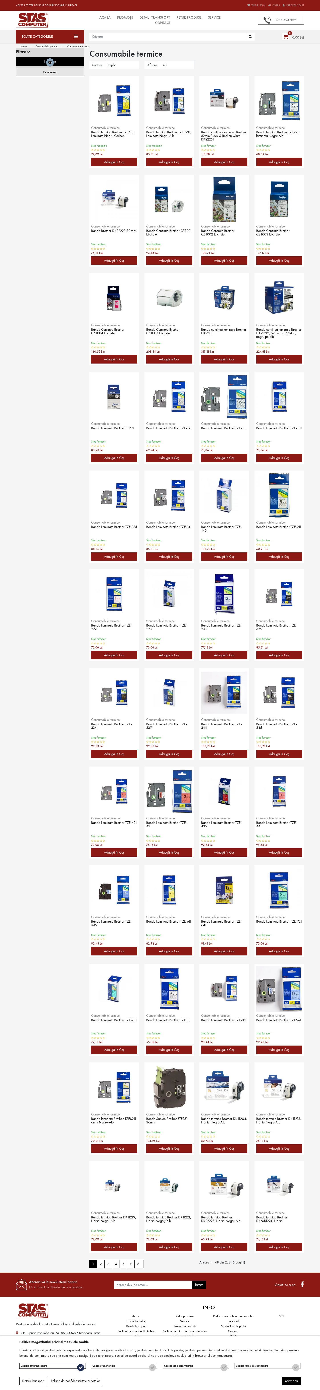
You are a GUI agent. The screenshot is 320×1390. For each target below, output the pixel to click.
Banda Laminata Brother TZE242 (219, 1022)
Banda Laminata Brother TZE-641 (223, 924)
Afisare (152, 65)
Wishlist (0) (256, 5)
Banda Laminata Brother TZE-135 (113, 529)
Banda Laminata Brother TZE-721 (278, 924)
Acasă (105, 17)
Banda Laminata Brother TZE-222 (113, 628)
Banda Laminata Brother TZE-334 (113, 726)
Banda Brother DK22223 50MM (110, 233)
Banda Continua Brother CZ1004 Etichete (109, 332)
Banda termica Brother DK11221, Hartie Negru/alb (167, 1220)
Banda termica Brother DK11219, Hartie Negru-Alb (112, 1220)
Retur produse (189, 17)
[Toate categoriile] (50, 36)
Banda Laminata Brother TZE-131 (223, 430)
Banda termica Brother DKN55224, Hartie (273, 1220)
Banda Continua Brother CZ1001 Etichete (164, 233)
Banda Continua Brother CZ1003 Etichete (274, 233)
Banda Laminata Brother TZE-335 (168, 726)
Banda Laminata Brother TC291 (109, 430)
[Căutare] (250, 37)
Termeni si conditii (185, 1326)
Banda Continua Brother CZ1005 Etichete (164, 332)
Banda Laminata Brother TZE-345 (278, 726)
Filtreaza (50, 159)
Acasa (23, 46)
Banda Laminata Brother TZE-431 (168, 825)
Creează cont (293, 5)
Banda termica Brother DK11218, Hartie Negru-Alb (277, 1121)
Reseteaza (50, 170)
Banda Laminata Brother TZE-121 (168, 430)
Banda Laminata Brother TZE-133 (278, 430)
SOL (281, 1316)
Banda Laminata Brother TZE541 (274, 1022)
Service (214, 17)
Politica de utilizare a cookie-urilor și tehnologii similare (184, 1334)
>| (139, 1263)
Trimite (199, 1284)
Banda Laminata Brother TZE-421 (113, 825)
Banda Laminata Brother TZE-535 (113, 924)
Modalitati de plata (233, 1326)
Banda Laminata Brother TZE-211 (278, 529)
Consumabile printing (47, 46)
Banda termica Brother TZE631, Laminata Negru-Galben (111, 136)
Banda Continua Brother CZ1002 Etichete (219, 233)
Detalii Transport (155, 17)
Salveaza (291, 1382)
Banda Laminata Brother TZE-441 (278, 825)
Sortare (97, 65)
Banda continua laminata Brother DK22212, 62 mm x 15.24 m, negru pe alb (276, 334)
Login (274, 5)
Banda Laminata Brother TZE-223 (168, 628)
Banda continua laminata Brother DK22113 (220, 332)
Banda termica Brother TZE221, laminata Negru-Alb (278, 134)
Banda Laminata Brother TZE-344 (223, 726)
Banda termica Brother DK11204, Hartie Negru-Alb (222, 1121)
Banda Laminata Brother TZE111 (164, 1022)
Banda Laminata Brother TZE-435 (223, 825)
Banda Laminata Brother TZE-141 (168, 529)
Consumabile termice (78, 46)
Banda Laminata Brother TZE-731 (113, 1022)
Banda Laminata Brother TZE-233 (223, 628)
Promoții (125, 17)
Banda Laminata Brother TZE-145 (223, 529)
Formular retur (136, 1321)
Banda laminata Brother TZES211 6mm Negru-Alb (110, 1121)
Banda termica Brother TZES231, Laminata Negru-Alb (167, 136)
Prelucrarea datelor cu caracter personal (233, 1318)
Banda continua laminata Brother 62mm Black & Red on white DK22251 (224, 136)
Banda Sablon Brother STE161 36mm (169, 1121)
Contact (162, 22)
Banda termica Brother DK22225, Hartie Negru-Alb (223, 1220)
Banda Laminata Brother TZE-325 (278, 628)
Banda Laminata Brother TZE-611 (168, 924)
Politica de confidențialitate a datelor (136, 1334)
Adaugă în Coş (114, 162)
